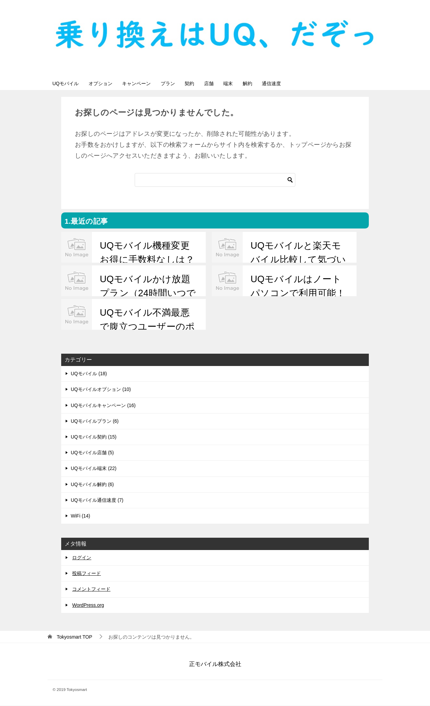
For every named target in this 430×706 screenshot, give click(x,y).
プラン (181, 83)
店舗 (230, 83)
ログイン (81, 558)
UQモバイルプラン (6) (95, 421)
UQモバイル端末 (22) (94, 469)
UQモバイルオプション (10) (101, 390)
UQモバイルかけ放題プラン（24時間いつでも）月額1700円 (147, 294)
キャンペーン (146, 83)
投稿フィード (86, 574)
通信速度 (304, 83)
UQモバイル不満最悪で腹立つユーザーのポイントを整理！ (147, 327)
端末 (253, 83)
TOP (74, 637)
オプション (106, 83)
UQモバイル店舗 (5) (92, 453)
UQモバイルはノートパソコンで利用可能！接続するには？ (298, 294)
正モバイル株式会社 (215, 665)
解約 (277, 83)
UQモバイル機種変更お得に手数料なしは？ (147, 253)
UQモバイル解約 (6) (92, 484)
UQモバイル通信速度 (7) (97, 500)
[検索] (215, 180)
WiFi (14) (80, 516)
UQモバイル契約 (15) (94, 437)
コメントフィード (91, 589)
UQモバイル (67, 83)
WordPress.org (88, 605)
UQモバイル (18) (89, 374)
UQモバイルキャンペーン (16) (103, 405)
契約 (207, 83)
